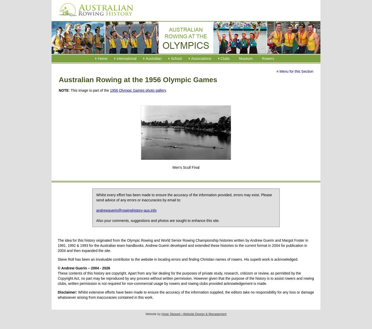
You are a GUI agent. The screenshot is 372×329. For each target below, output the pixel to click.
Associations (201, 59)
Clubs (225, 59)
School (176, 59)
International (126, 59)
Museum (246, 59)
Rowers (268, 59)
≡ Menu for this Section (294, 71)
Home (102, 59)
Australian (154, 59)
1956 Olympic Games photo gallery (138, 90)
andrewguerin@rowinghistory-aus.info (126, 210)
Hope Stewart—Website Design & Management (194, 314)
